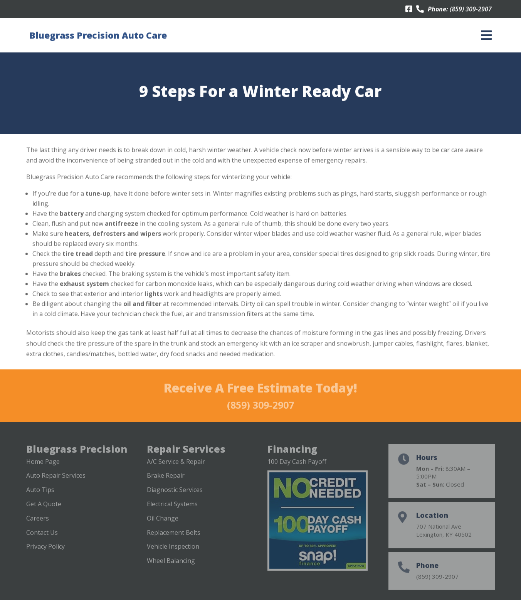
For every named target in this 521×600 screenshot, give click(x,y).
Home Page (43, 467)
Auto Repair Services (56, 481)
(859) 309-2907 (471, 9)
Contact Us (42, 538)
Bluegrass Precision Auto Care (98, 35)
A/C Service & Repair (176, 467)
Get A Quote (43, 510)
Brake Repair (166, 481)
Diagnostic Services (175, 496)
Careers (37, 524)
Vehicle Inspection (173, 552)
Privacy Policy (45, 552)
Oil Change (162, 524)
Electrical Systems (172, 510)
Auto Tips (40, 496)
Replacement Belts (173, 538)
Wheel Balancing (171, 567)
